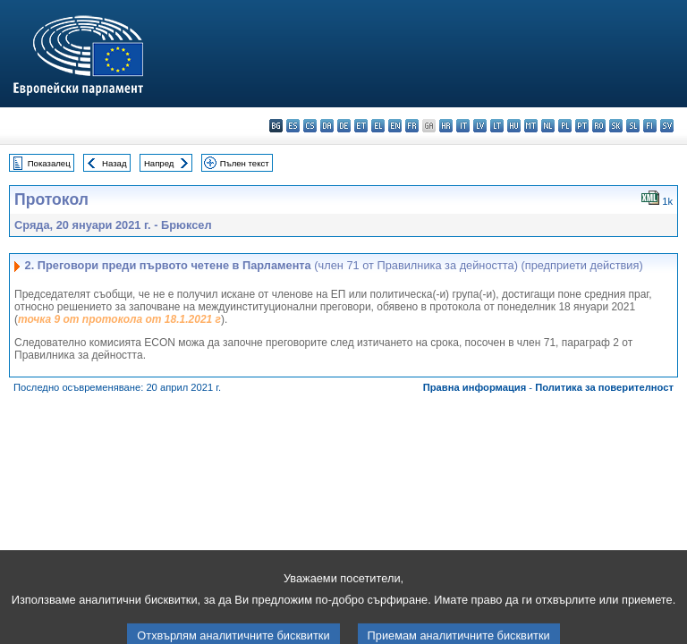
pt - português (582, 125)
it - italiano (463, 125)
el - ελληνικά (378, 125)
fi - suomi (650, 125)
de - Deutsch (344, 125)
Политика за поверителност (604, 387)
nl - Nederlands (548, 125)
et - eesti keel (361, 125)
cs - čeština (310, 125)
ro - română (599, 125)
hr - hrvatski (446, 125)
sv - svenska (667, 125)
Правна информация (475, 387)
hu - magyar (514, 125)
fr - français (412, 125)
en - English (395, 125)
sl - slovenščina (633, 125)
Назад (114, 163)
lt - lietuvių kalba (497, 125)
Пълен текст (244, 163)
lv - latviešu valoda (480, 125)
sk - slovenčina (616, 125)
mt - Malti (531, 125)
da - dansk (327, 125)
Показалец (49, 163)
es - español (293, 125)
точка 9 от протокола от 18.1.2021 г (119, 319)
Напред (159, 163)
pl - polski (565, 125)
